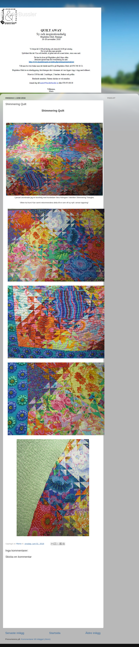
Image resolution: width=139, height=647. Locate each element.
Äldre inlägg (92, 633)
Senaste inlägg (14, 633)
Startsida (54, 633)
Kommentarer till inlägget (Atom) (35, 639)
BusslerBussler (18, 14)
